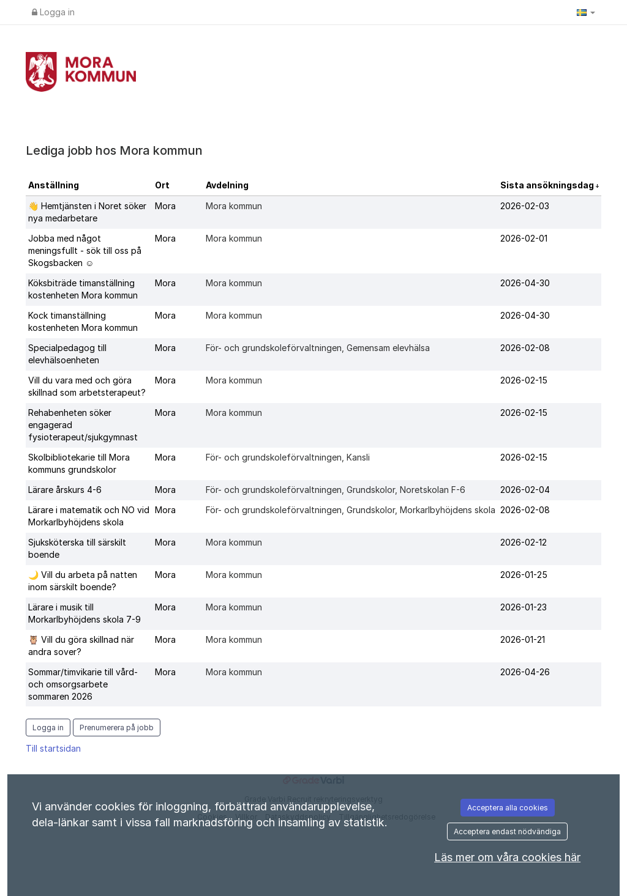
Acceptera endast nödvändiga (507, 831)
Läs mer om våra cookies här (507, 857)
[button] (586, 12)
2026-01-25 (523, 574)
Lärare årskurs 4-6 (65, 489)
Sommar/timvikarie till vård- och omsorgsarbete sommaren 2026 (83, 684)
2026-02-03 (524, 206)
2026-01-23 (523, 607)
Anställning (53, 185)
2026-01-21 (522, 639)
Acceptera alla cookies (507, 807)
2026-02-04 (525, 489)
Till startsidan (53, 748)
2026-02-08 (525, 347)
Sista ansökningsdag (548, 185)
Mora (165, 206)
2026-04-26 (525, 672)
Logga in (53, 12)
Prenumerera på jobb (117, 727)
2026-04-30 (525, 283)
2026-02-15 (523, 380)
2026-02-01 (523, 238)
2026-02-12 (523, 542)
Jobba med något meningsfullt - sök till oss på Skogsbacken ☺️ (84, 250)
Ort (162, 185)
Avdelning (227, 185)
